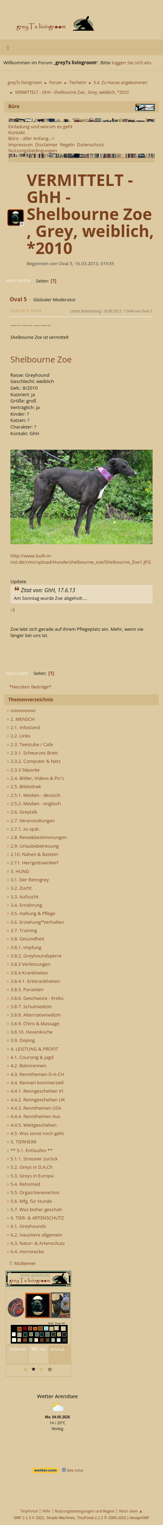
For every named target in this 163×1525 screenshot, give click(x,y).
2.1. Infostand (23, 727)
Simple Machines (60, 1518)
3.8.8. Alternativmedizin (34, 1015)
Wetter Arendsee (57, 1396)
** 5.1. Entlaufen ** (30, 1150)
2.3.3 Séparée (23, 770)
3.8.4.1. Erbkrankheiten (33, 981)
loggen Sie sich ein (131, 62)
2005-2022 (117, 1518)
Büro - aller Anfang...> (31, 138)
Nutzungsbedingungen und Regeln (85, 1511)
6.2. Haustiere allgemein (34, 1235)
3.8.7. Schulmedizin (29, 1006)
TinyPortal (29, 1511)
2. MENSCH (21, 719)
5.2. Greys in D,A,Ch (30, 1167)
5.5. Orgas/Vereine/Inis (33, 1192)
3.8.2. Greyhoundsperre (34, 956)
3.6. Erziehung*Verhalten (35, 922)
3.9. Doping (21, 1040)
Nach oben (17, 673)
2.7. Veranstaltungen (31, 820)
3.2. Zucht (19, 888)
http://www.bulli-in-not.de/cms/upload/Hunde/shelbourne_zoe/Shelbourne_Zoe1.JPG (80, 559)
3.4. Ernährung (24, 905)
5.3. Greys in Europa (30, 1176)
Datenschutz (90, 144)
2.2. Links (18, 736)
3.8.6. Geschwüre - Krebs (35, 998)
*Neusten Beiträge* (30, 687)
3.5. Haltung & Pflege (31, 913)
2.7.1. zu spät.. (24, 829)
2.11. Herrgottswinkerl (32, 862)
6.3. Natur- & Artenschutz (36, 1243)
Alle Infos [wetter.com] (72, 1470)
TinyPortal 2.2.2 (90, 1518)
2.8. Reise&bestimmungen (37, 837)
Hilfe (46, 1511)
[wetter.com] (45, 1471)
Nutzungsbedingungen (32, 150)
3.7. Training (22, 930)
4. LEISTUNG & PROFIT (32, 1049)
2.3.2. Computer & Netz (34, 761)
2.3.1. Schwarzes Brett (32, 753)
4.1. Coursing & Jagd (30, 1057)
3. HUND (18, 871)
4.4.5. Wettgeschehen (32, 1125)
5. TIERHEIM (21, 1142)
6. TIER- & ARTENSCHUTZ (35, 1218)
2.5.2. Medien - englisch (34, 803)
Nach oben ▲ (131, 1511)
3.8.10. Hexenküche (30, 1032)
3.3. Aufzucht (22, 897)
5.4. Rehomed (23, 1184)
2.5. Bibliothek (24, 786)
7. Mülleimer (22, 1263)
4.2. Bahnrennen (26, 1065)
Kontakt (16, 132)
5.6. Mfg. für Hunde (29, 1201)
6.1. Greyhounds (26, 1226)
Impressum (20, 144)
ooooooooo (21, 710)
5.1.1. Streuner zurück (32, 1159)
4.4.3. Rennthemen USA (34, 1108)
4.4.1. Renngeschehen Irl (35, 1091)
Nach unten (18, 280)
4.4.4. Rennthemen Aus (33, 1116)
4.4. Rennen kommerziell (35, 1082)
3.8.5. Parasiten (25, 989)
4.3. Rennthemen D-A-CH (35, 1074)
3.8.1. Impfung (24, 947)
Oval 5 (18, 299)
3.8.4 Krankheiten (27, 973)
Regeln (67, 144)
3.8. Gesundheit (25, 939)
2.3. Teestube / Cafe (30, 744)
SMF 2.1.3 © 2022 (29, 1518)
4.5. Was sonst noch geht (35, 1133)
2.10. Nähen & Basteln (32, 854)
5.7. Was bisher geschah (34, 1209)
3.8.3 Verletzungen (29, 964)
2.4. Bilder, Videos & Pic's (35, 778)
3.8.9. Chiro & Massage (33, 1023)
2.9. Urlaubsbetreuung (33, 846)
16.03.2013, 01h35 (26, 310)
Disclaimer (46, 144)
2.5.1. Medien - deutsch (34, 795)
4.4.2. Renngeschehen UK (36, 1099)
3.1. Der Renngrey (28, 879)
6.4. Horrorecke (25, 1251)
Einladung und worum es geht (40, 126)
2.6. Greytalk (22, 812)
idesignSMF (140, 1518)
